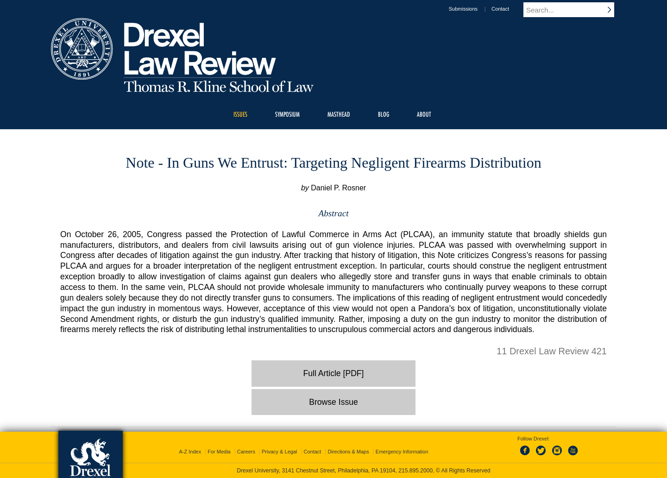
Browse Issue (333, 402)
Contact (509, 9)
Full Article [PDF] (333, 373)
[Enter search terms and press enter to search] (574, 9)
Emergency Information (402, 451)
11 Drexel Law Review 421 (552, 351)
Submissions (472, 9)
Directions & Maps (348, 451)
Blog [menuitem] (383, 114)
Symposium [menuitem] (287, 114)
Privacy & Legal (279, 451)
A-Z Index (190, 451)
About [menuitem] (424, 114)
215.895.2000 (415, 470)
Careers (246, 451)
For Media (219, 451)
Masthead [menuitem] (338, 114)
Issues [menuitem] (240, 114)
